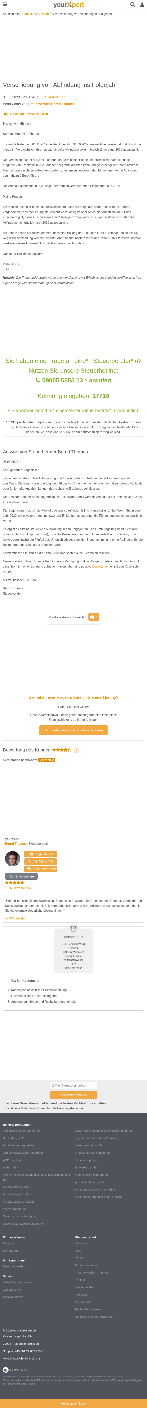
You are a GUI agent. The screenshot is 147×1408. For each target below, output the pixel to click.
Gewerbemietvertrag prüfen (20, 1216)
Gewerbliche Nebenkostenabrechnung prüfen (104, 1130)
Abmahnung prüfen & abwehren (95, 1189)
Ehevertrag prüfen (86, 1167)
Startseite (27, 14)
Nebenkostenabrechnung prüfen (23, 1223)
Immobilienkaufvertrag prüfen (22, 1130)
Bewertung (99, 566)
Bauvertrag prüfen (14, 1138)
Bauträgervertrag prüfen (18, 1145)
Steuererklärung (53, 97)
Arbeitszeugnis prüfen (17, 1194)
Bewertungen (11, 1250)
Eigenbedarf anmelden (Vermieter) (97, 1138)
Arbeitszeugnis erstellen (18, 1201)
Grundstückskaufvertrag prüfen (23, 1152)
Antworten (44, 14)
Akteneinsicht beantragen (91, 1174)
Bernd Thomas (15, 843)
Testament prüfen (86, 1160)
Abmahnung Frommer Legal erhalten (98, 1196)
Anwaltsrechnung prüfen (90, 1182)
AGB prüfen (10, 1167)
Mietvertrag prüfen (14, 1208)
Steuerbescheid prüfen (89, 1145)
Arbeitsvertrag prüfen (16, 1186)
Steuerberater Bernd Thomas (51, 104)
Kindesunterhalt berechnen (92, 1152)
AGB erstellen (12, 1160)
